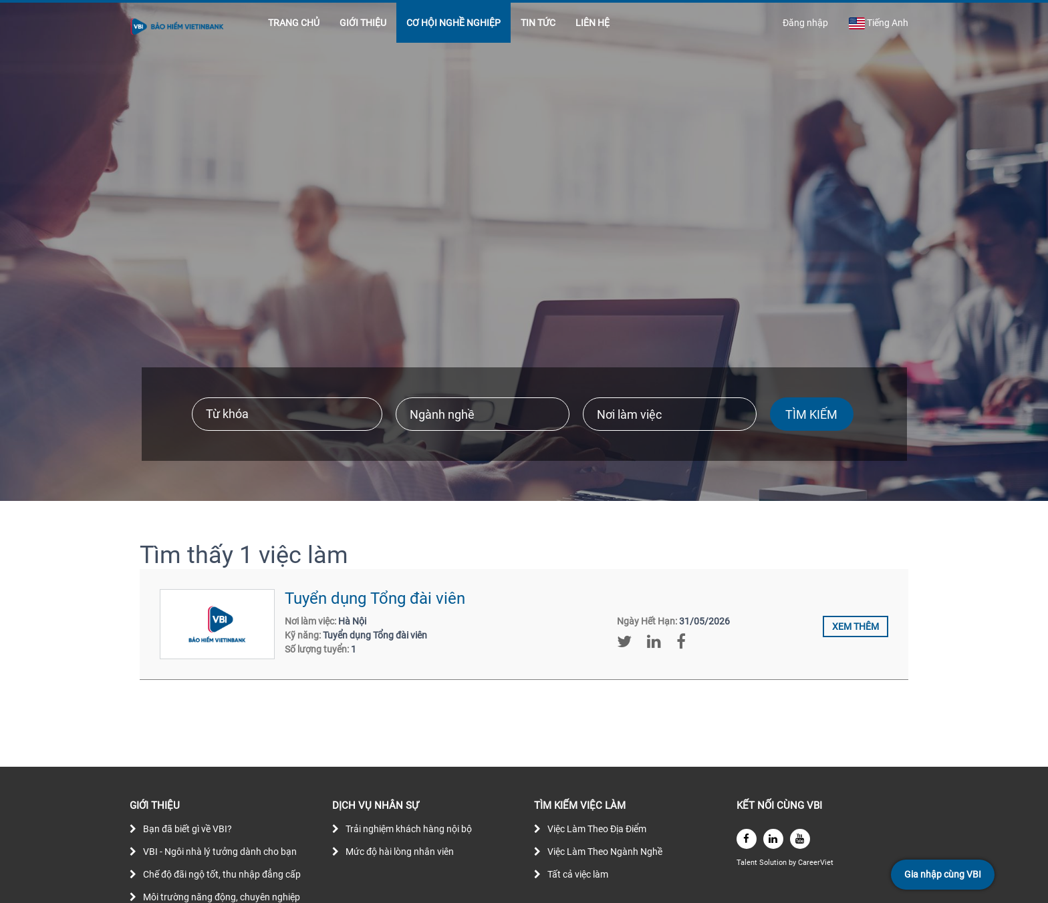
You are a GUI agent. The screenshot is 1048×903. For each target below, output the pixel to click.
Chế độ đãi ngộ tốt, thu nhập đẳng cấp (222, 874)
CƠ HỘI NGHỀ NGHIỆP (453, 22)
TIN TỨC (538, 22)
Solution (774, 862)
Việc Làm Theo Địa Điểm (596, 829)
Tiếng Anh (878, 23)
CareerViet (815, 862)
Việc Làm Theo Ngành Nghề (604, 851)
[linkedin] (773, 839)
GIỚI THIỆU (363, 22)
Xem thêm (855, 626)
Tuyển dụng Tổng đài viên (375, 598)
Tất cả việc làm (577, 874)
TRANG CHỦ (293, 22)
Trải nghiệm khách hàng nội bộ (409, 829)
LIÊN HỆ (592, 22)
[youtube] (800, 839)
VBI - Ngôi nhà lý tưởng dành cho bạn (220, 851)
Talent (748, 862)
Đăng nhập (805, 22)
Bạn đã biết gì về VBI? (187, 829)
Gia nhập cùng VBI (942, 874)
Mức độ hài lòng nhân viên (400, 851)
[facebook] (747, 839)
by (793, 862)
